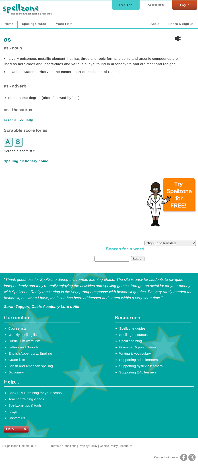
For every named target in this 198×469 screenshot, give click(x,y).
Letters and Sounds (23, 347)
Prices (181, 24)
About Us (126, 446)
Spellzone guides (132, 328)
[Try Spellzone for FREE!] (171, 225)
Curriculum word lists (24, 341)
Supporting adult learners (138, 360)
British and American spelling (30, 366)
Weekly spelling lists (23, 335)
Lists (64, 24)
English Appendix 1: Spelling (30, 353)
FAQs (12, 412)
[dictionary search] (112, 259)
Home (8, 24)
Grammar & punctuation (137, 347)
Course (34, 24)
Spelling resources (133, 335)
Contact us (16, 418)
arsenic (11, 120)
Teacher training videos (26, 399)
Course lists (17, 328)
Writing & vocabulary (135, 353)
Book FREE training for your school (35, 393)
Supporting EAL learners (138, 372)
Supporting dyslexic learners (141, 366)
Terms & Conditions (63, 446)
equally (27, 120)
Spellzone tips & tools (24, 405)
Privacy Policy (88, 446)
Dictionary (16, 372)
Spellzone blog (130, 341)
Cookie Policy (109, 446)
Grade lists (16, 360)
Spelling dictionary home (26, 161)
